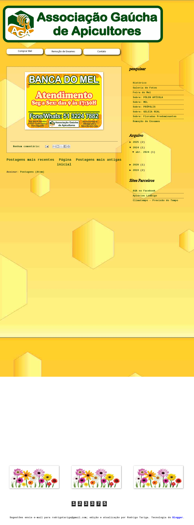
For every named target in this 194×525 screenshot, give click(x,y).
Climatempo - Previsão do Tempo (155, 200)
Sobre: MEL (140, 102)
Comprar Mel (25, 51)
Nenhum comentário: (27, 146)
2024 (136, 147)
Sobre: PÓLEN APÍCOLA (148, 97)
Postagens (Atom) (32, 172)
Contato (101, 51)
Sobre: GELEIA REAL (146, 111)
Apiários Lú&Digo (145, 195)
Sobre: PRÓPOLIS (144, 106)
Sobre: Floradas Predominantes (154, 116)
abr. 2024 (143, 152)
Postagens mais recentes (30, 160)
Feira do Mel (142, 92)
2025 (136, 142)
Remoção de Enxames (63, 51)
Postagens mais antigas (98, 160)
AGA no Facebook (144, 190)
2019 (136, 170)
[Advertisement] (148, 231)
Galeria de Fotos (145, 87)
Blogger (177, 517)
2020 (136, 164)
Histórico (139, 82)
